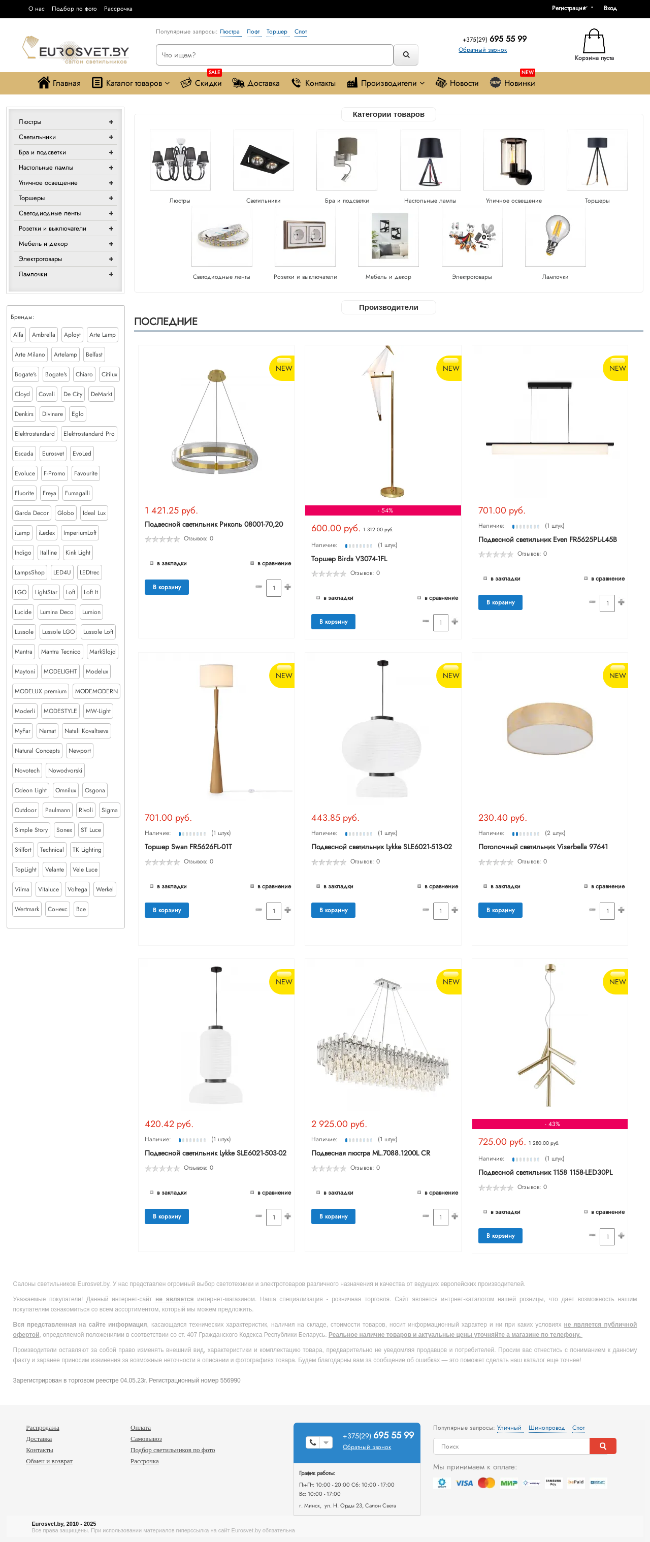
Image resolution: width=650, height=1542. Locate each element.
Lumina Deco (57, 612)
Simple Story (31, 829)
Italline (48, 552)
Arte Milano (30, 354)
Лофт (254, 31)
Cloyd (22, 394)
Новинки (512, 80)
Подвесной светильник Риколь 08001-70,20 (214, 524)
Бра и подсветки (42, 152)
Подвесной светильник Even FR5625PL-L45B (547, 539)
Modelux (97, 671)
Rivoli (86, 810)
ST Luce (91, 829)
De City (72, 394)
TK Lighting (87, 849)
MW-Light (98, 711)
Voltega (77, 889)
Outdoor (26, 810)
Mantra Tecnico (61, 651)
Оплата (141, 1427)
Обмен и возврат (49, 1461)
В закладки (172, 563)
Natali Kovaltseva (86, 730)
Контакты (313, 82)
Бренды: (23, 317)
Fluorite (24, 493)
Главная (59, 82)
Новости (457, 82)
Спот (301, 31)
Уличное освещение (48, 182)
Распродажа (42, 1427)
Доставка (256, 82)
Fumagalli (77, 493)
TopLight (26, 869)
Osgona (95, 790)
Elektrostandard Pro (89, 433)
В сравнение (274, 563)
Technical (52, 849)
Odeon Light (31, 790)
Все (81, 909)
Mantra (23, 651)
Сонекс (58, 909)
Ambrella (43, 334)
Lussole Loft (98, 631)
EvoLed (82, 453)
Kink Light (78, 552)
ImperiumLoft (79, 532)
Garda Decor (32, 513)
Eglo (78, 414)
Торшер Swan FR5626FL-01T (188, 847)
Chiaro (84, 374)
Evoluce (25, 473)
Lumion (91, 612)
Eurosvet (53, 453)
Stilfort (23, 849)
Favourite (86, 473)
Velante (54, 869)
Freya (49, 493)
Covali (47, 394)
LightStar (46, 592)
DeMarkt (101, 394)
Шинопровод (548, 1427)
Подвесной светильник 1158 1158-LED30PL (545, 1172)
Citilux (109, 374)
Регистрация (569, 8)
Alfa (18, 334)
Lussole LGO (58, 631)
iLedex (47, 532)
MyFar (22, 730)
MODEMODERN (96, 691)
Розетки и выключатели (52, 228)
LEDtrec (90, 572)
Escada (24, 453)
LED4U (62, 572)
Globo (65, 513)
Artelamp (65, 354)
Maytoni (25, 671)
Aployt (72, 334)
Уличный (510, 1427)
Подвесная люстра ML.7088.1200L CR (370, 1153)
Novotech (27, 770)
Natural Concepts (37, 750)
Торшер (278, 31)
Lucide (23, 612)
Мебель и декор (43, 243)
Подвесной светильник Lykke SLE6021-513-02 (381, 847)
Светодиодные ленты (50, 213)
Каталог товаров (130, 82)
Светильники (37, 137)
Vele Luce (85, 869)
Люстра (231, 31)
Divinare (52, 414)
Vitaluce (48, 889)
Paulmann (57, 810)
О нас (36, 8)
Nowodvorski (65, 770)
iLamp (22, 532)
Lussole (24, 631)
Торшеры (32, 198)
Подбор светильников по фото (173, 1450)
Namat (47, 730)
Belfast (94, 354)
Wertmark (27, 909)
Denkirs (24, 414)
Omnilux (65, 790)
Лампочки (33, 274)
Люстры (30, 121)
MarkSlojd (102, 651)
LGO (20, 592)
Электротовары (40, 259)
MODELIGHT (60, 671)
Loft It (91, 592)
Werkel (105, 889)
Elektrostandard (35, 433)
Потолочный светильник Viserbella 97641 (543, 847)
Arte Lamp (102, 334)
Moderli (25, 711)
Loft (70, 592)
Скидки (201, 80)
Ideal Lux (94, 513)
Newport (80, 750)
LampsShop (30, 572)
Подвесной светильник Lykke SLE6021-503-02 (215, 1153)
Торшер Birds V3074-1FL (349, 559)
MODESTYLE (60, 711)
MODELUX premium (41, 691)
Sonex (64, 829)
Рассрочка (118, 8)
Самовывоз (146, 1438)
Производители (385, 82)
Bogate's (26, 374)
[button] (614, 8)
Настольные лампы (46, 167)
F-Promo (55, 473)
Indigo (23, 552)
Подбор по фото (74, 8)
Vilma (22, 889)
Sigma (110, 810)
